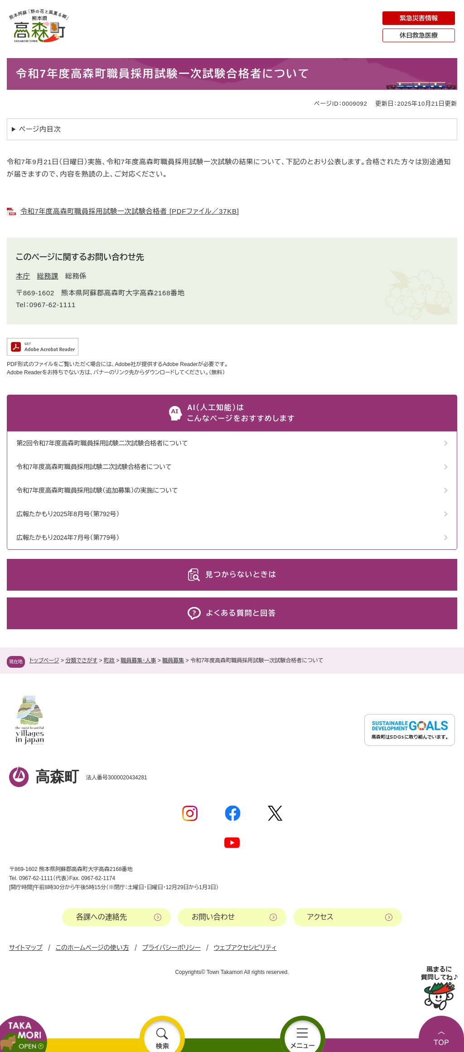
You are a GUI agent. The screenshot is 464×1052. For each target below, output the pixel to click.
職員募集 (173, 660)
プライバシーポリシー (171, 947)
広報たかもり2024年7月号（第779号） (68, 537)
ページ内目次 (40, 129)
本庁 (23, 276)
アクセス (320, 917)
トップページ (44, 660)
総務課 (47, 276)
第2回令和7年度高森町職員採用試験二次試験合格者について (102, 443)
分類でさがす (81, 660)
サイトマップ (26, 947)
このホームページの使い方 (92, 947)
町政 (109, 660)
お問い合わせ (213, 917)
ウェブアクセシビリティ (245, 947)
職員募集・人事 (138, 660)
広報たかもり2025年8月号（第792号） (68, 514)
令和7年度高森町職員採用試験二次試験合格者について (94, 466)
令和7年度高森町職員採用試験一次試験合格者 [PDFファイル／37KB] (129, 211)
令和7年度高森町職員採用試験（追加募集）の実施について (97, 490)
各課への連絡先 (101, 917)
